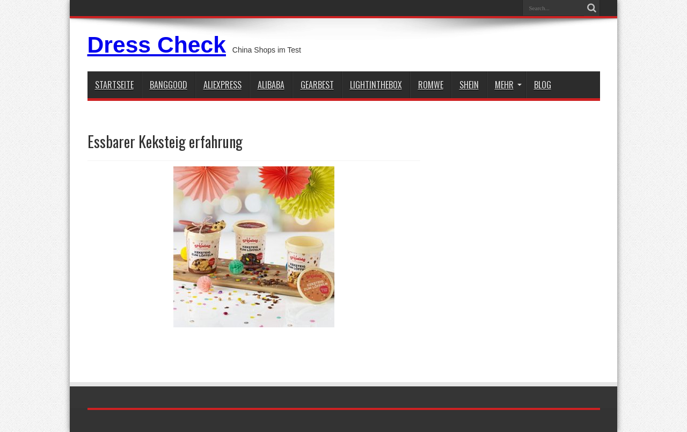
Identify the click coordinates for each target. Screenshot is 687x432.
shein (469, 84)
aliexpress (222, 84)
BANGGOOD (168, 84)
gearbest (317, 84)
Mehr (508, 84)
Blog (542, 84)
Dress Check (156, 44)
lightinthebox (376, 84)
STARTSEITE (114, 84)
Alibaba (271, 84)
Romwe (430, 84)
